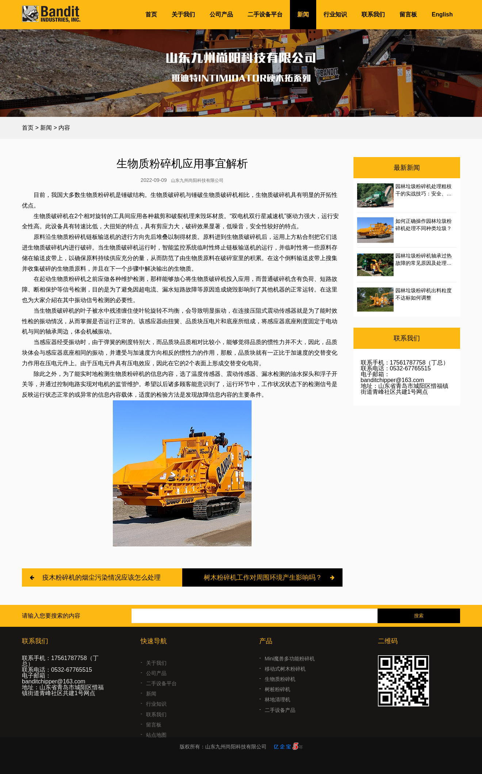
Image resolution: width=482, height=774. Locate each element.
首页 (151, 14)
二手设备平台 (265, 14)
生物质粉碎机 (280, 688)
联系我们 (373, 14)
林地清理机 (277, 709)
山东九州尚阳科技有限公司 (197, 180)
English (442, 14)
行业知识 (335, 14)
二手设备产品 (280, 719)
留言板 (408, 14)
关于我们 (183, 14)
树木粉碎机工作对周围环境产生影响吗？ (263, 577)
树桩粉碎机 (277, 698)
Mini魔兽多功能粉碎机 (290, 667)
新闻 (303, 14)
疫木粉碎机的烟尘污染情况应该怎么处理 (101, 577)
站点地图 (156, 739)
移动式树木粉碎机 (285, 677)
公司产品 (221, 14)
